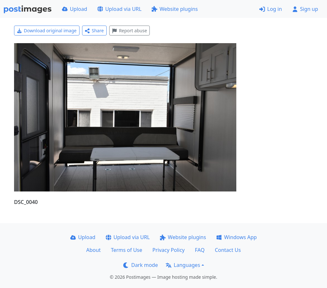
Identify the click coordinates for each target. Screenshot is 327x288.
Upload (74, 8)
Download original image (47, 30)
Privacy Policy (168, 249)
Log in (270, 8)
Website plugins (175, 8)
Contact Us (228, 249)
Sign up (305, 8)
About (93, 249)
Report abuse (129, 30)
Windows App (236, 237)
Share (94, 30)
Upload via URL (119, 8)
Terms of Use (126, 249)
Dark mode (140, 265)
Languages (183, 265)
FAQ (199, 249)
